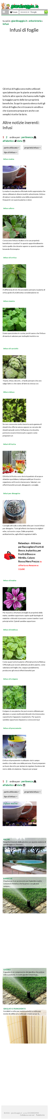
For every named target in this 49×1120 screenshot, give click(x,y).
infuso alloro (8, 208)
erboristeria (35, 20)
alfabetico (8, 140)
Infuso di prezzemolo (12, 728)
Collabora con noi (27, 1115)
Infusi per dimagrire (11, 493)
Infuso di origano (10, 679)
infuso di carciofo (10, 348)
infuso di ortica (9, 257)
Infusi (6, 24)
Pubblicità (40, 1115)
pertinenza (27, 137)
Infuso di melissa (10, 630)
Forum (13, 12)
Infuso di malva (9, 580)
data (20, 140)
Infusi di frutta (9, 444)
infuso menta (9, 301)
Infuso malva (8, 159)
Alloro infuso (9, 392)
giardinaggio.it (19, 20)
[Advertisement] (24, 59)
